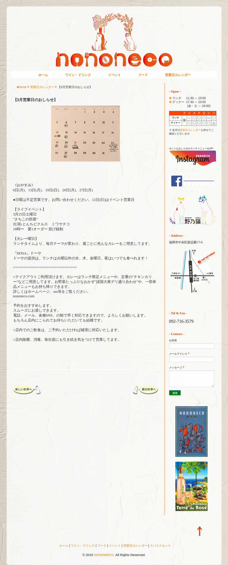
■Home (22, 86)
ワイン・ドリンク (78, 75)
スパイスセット (160, 545)
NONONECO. (104, 555)
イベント (114, 75)
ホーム (43, 75)
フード (143, 75)
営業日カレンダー (178, 75)
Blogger (123, 561)
